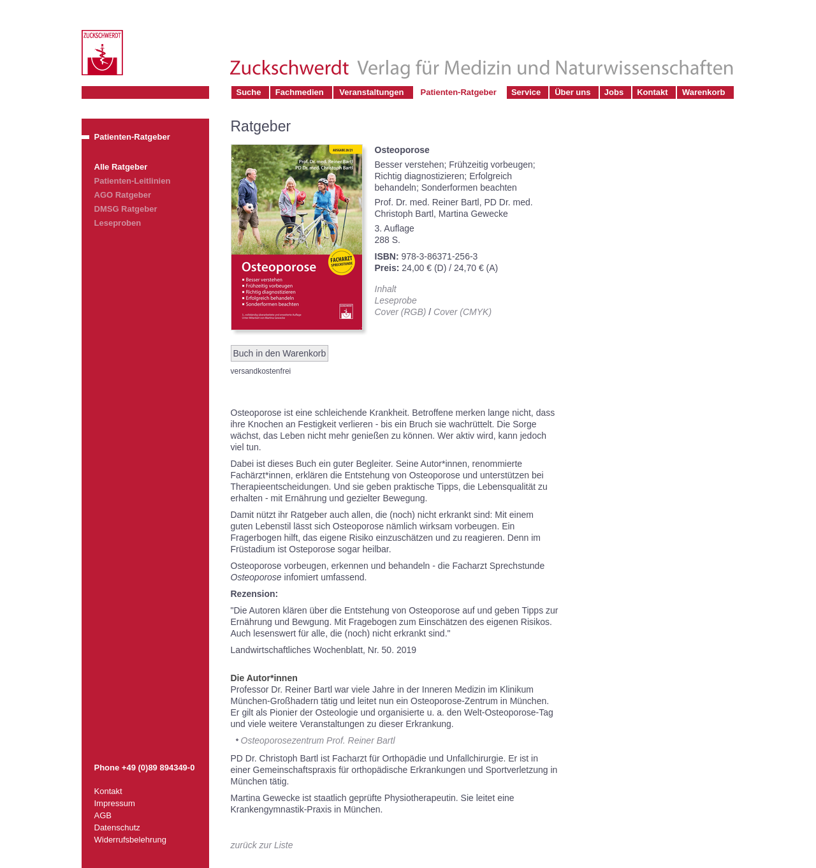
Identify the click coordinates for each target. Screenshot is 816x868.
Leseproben (118, 223)
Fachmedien (299, 92)
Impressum (114, 803)
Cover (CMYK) (462, 312)
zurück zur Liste (262, 845)
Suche (249, 92)
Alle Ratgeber (121, 167)
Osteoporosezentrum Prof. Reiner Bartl (318, 740)
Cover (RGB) (400, 312)
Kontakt (652, 92)
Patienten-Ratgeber (459, 92)
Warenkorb (703, 92)
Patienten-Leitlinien (132, 181)
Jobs (613, 92)
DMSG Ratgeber (125, 209)
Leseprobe (396, 300)
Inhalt (386, 289)
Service (526, 92)
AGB (103, 815)
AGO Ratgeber (123, 195)
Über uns (572, 92)
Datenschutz (117, 827)
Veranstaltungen (371, 92)
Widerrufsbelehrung (130, 839)
